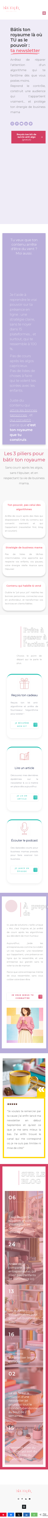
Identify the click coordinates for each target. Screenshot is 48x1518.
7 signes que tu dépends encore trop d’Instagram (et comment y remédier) (24, 1214)
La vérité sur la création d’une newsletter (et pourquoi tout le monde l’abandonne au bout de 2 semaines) (24, 1394)
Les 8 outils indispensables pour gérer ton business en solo (24, 1306)
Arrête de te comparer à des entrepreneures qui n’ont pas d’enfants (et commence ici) (24, 1261)
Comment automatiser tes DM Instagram (24, 1347)
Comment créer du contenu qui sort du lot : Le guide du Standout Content (24, 1443)
